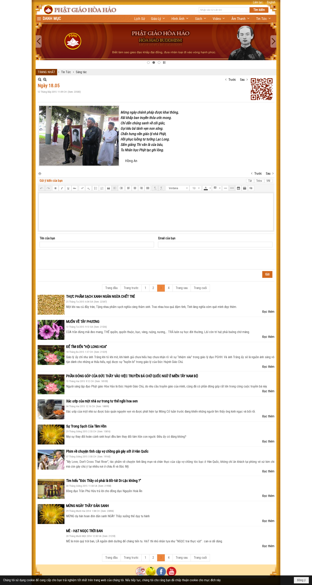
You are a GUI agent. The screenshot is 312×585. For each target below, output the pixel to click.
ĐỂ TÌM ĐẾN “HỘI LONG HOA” (86, 347)
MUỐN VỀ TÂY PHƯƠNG (82, 322)
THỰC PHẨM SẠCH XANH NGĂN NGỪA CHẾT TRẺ (100, 296)
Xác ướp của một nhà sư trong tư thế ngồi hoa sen (102, 401)
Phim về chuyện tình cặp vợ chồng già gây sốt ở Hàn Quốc (107, 451)
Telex (259, 180)
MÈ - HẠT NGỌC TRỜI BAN (84, 531)
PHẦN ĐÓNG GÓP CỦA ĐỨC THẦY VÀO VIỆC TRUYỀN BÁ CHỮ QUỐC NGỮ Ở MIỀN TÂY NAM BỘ (132, 376)
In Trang (40, 173)
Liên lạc (258, 2)
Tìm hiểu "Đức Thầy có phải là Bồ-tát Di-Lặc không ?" (103, 481)
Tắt (250, 180)
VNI (268, 180)
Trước (232, 80)
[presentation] (70, 259)
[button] (158, 19)
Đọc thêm (268, 312)
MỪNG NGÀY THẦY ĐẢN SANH (87, 506)
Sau (242, 80)
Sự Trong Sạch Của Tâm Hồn (86, 426)
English (271, 2)
